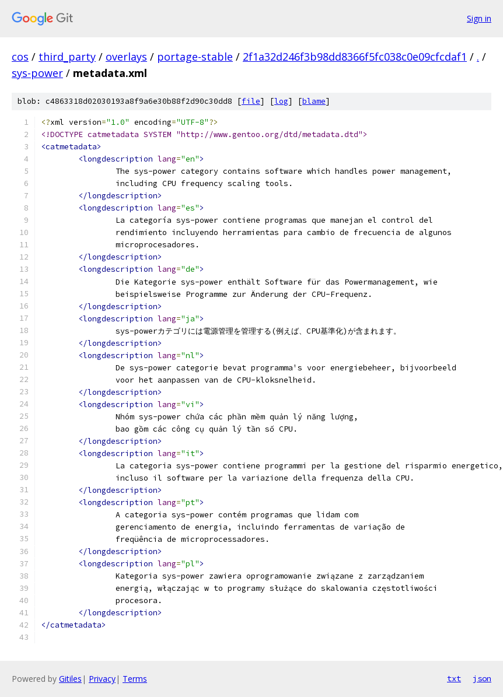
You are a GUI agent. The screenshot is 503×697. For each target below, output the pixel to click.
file (251, 101)
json (482, 678)
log (281, 101)
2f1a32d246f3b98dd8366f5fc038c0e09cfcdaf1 (355, 57)
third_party (67, 57)
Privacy (102, 678)
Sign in (479, 18)
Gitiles (70, 678)
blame (314, 101)
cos (20, 57)
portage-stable (195, 57)
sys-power (37, 73)
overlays (126, 57)
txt (454, 678)
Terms (135, 678)
